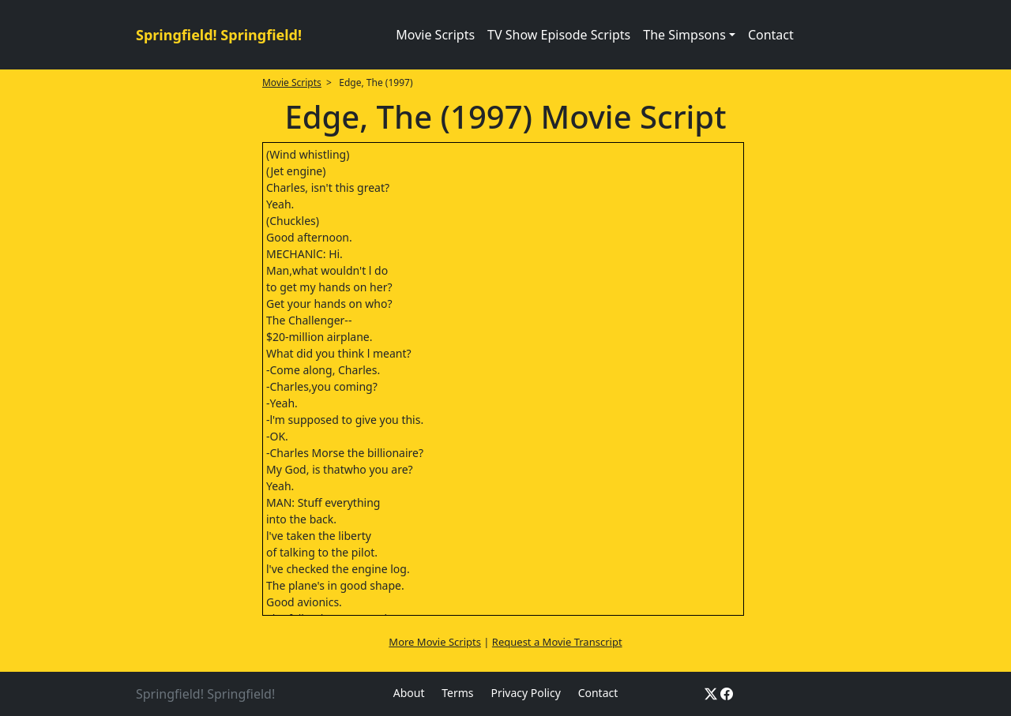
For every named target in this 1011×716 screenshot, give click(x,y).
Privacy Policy (525, 692)
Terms (457, 692)
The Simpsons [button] (684, 34)
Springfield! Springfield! (219, 34)
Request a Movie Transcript (557, 642)
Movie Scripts (435, 34)
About (409, 692)
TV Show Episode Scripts (558, 34)
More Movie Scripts (435, 642)
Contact (771, 34)
